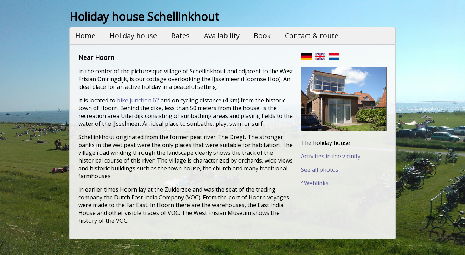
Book (262, 35)
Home (85, 35)
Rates (180, 35)
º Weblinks (315, 183)
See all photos (319, 170)
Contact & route (311, 35)
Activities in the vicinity (330, 156)
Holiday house (133, 35)
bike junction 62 (138, 100)
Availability (222, 35)
